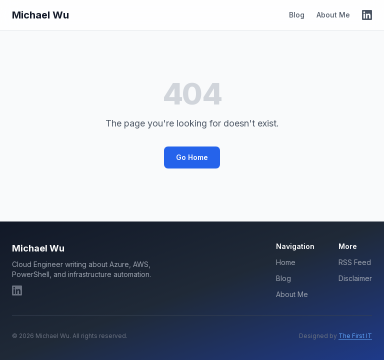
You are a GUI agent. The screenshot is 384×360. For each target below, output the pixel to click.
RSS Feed (354, 262)
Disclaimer (355, 278)
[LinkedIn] (367, 15)
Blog (296, 14)
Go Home (192, 157)
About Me (333, 14)
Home (286, 262)
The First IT (355, 336)
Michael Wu (40, 15)
